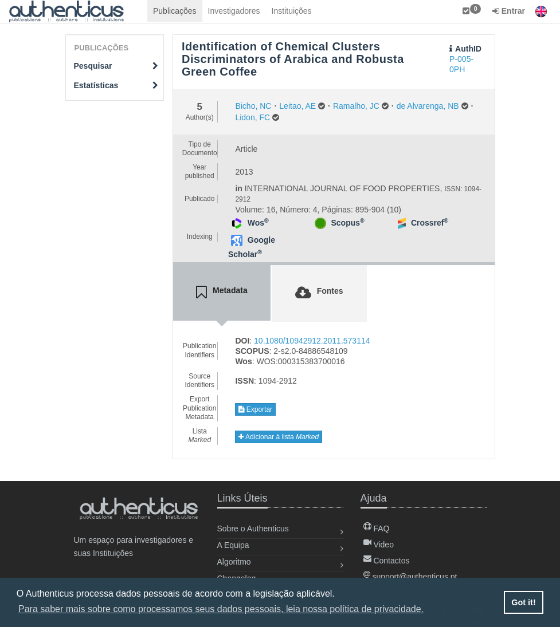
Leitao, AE (297, 106)
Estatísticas (116, 85)
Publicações (175, 10)
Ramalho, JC (356, 106)
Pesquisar (116, 65)
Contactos (386, 560)
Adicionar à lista (278, 437)
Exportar (255, 409)
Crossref (429, 222)
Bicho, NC (253, 106)
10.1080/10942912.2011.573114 (312, 340)
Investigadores (234, 10)
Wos (258, 222)
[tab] (222, 292)
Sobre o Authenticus (253, 528)
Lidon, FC (252, 117)
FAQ (376, 528)
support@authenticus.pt (410, 576)
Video (378, 544)
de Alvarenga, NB (428, 106)
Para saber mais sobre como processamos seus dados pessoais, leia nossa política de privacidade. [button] (221, 609)
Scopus (347, 222)
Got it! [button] (523, 602)
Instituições (292, 10)
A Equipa (233, 545)
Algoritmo (234, 561)
